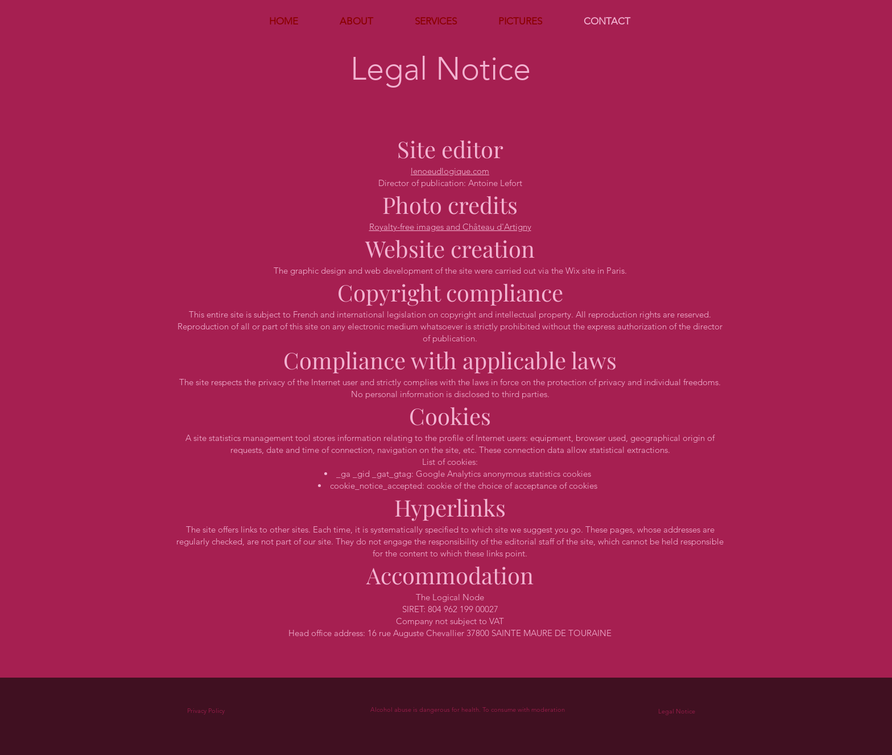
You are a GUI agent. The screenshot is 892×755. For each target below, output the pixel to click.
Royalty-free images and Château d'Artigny (450, 226)
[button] (435, 21)
